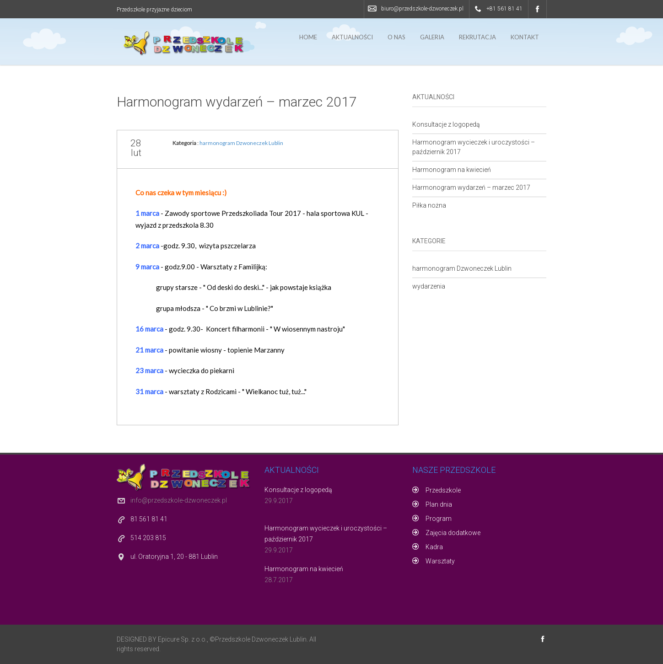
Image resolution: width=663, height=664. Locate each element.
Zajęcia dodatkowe (453, 532)
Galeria (432, 37)
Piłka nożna (429, 205)
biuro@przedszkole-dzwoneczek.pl (422, 8)
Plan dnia (439, 504)
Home (308, 37)
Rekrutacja (477, 37)
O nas (396, 37)
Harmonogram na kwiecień (451, 169)
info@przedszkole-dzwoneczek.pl (178, 500)
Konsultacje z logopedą (446, 124)
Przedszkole (443, 490)
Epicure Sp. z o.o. (182, 639)
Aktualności (352, 37)
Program (439, 518)
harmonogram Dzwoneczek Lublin (241, 142)
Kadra (434, 547)
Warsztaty (440, 561)
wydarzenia (428, 286)
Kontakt (525, 37)
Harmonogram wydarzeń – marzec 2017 (237, 102)
